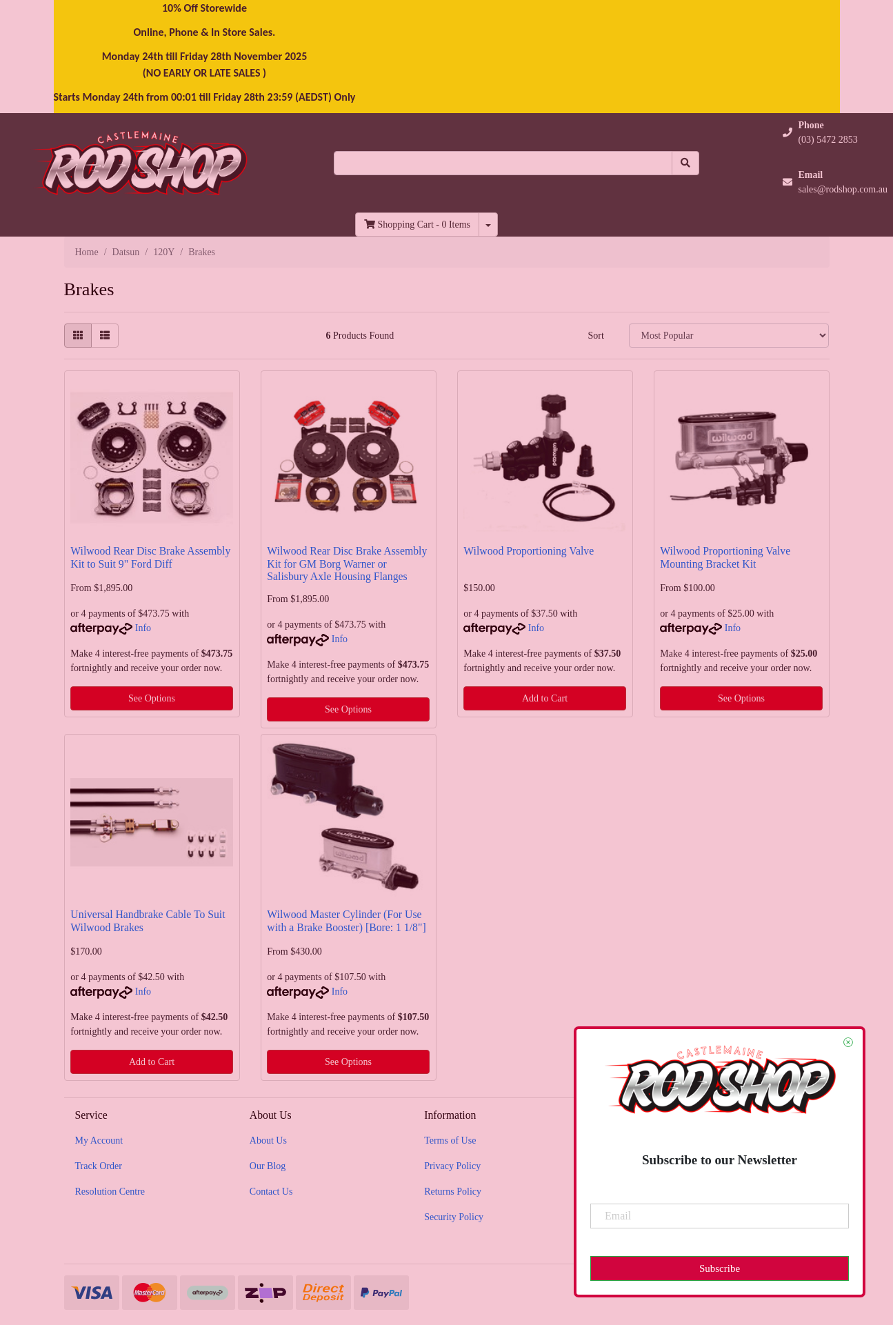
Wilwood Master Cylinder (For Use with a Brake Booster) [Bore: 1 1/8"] (346, 920)
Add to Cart (545, 698)
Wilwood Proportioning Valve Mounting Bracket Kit (725, 557)
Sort (595, 335)
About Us (268, 1140)
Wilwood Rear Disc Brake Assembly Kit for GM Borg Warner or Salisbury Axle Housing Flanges (347, 564)
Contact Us (271, 1191)
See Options (151, 698)
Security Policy (453, 1217)
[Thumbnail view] (78, 335)
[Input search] (503, 163)
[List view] (105, 335)
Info (143, 628)
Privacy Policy (452, 1166)
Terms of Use (450, 1140)
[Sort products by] (729, 335)
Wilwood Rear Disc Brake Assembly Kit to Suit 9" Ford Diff (150, 557)
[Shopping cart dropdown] (488, 224)
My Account (99, 1140)
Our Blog (268, 1166)
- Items (417, 224)
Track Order (98, 1166)
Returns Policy (452, 1191)
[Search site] (685, 163)
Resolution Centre (110, 1191)
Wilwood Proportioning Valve (528, 551)
